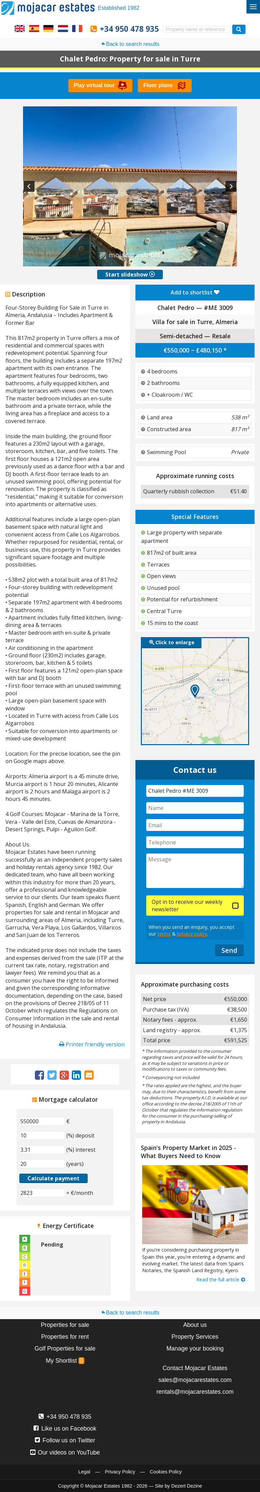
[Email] (195, 825)
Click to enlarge (171, 642)
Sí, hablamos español (34, 28)
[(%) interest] (42, 1149)
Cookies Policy (165, 1471)
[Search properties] (238, 29)
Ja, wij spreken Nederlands (63, 28)
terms (164, 934)
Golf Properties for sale (65, 1348)
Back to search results (130, 44)
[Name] (195, 808)
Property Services (195, 1336)
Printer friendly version (92, 1044)
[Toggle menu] (253, 7)
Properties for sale (65, 1324)
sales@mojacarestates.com (195, 1380)
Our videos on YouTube (65, 1452)
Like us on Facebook (65, 1428)
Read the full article (221, 1279)
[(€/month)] (42, 1192)
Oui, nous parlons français (77, 28)
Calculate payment (53, 1178)
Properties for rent (65, 1336)
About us (195, 1324)
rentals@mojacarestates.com (195, 1391)
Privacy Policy (120, 1471)
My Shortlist (65, 1360)
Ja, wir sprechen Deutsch (48, 28)
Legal (84, 1471)
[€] (42, 1121)
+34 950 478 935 (129, 29)
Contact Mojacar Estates (195, 1368)
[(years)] (42, 1163)
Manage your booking (194, 1348)
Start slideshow (130, 274)
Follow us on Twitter (65, 1440)
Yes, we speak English (20, 28)
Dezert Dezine (186, 1486)
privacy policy (192, 934)
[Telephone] (195, 842)
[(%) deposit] (42, 1135)
